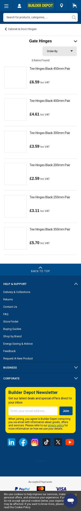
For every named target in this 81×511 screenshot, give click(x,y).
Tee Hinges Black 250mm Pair (50, 197)
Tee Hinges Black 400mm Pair (50, 101)
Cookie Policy (22, 507)
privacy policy (56, 425)
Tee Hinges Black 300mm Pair (50, 133)
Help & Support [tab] (15, 284)
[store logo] (40, 5)
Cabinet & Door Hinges (22, 29)
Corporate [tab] (11, 378)
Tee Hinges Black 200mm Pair (50, 165)
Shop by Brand (12, 336)
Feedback (9, 351)
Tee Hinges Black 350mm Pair (50, 229)
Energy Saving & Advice (18, 343)
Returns (8, 299)
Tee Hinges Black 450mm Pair (50, 68)
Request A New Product (18, 358)
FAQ (5, 314)
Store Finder (10, 321)
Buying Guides (12, 329)
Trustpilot (40, 461)
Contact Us (10, 306)
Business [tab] (10, 367)
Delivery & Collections (16, 292)
